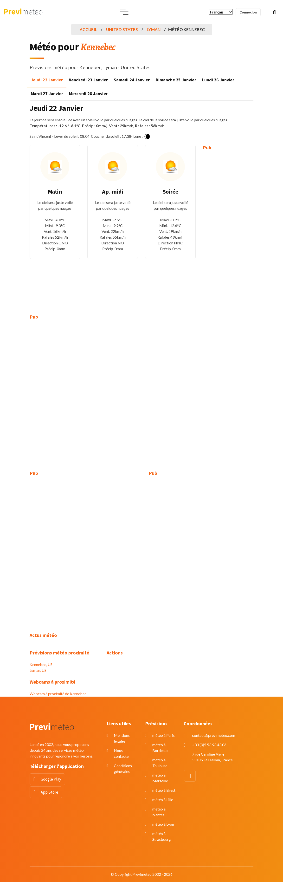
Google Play (51, 779)
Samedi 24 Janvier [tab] (132, 80)
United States (122, 29)
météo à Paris (163, 735)
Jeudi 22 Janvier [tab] (47, 80)
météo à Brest (163, 790)
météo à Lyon (163, 824)
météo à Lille (162, 799)
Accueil (88, 29)
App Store (49, 792)
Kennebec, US (41, 664)
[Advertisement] (228, 229)
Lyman (154, 29)
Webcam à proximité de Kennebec (58, 693)
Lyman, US (38, 670)
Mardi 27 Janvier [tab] (47, 93)
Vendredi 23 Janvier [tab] (88, 80)
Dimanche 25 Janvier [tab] (176, 80)
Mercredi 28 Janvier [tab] (88, 93)
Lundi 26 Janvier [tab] (218, 80)
